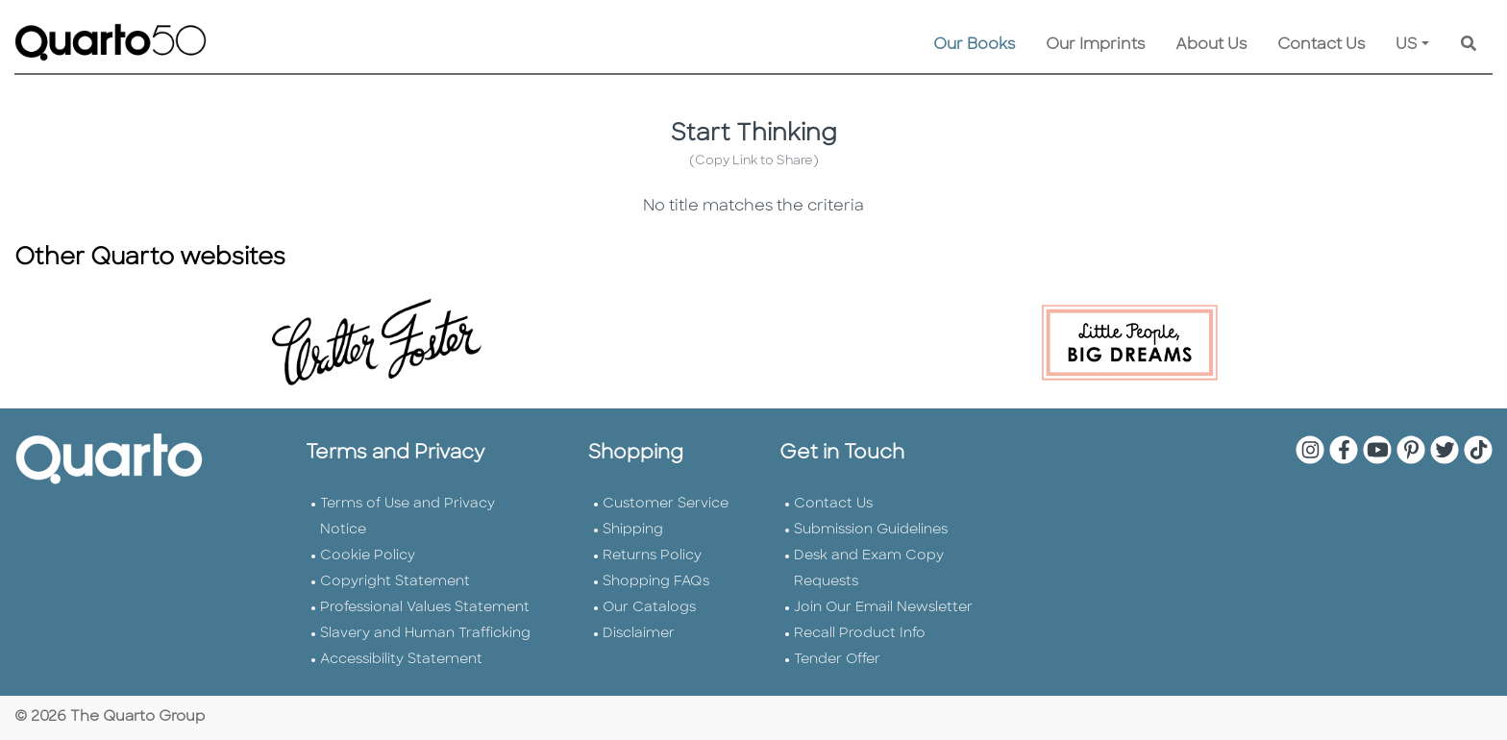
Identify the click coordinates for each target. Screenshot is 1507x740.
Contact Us (1321, 45)
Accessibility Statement (401, 660)
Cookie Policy (367, 556)
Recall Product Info (860, 634)
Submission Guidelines (871, 530)
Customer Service (666, 504)
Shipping (633, 530)
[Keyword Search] (1468, 45)
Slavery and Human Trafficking (425, 634)
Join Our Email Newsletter (883, 608)
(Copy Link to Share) (754, 161)
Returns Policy (652, 556)
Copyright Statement (395, 582)
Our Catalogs (649, 608)
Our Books (974, 45)
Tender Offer (837, 660)
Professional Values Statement (425, 608)
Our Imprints (1095, 45)
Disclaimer (639, 634)
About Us (1211, 45)
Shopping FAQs (656, 582)
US (1407, 45)
